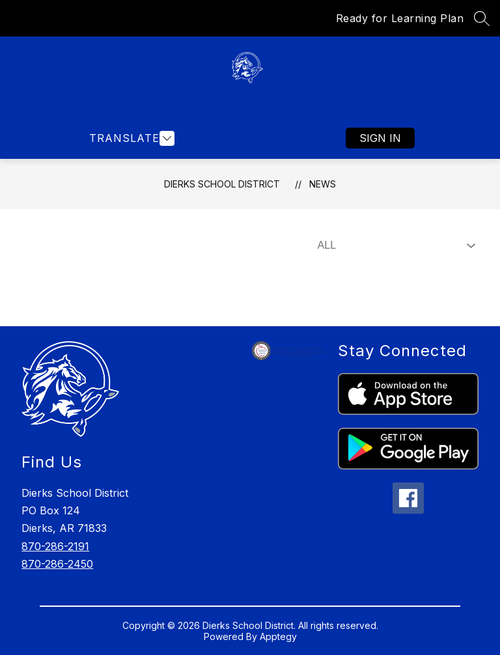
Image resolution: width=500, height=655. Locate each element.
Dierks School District (222, 183)
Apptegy (278, 636)
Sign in (380, 138)
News (322, 183)
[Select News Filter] (393, 245)
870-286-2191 (55, 546)
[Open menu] (130, 138)
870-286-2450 (57, 563)
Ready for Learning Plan (400, 18)
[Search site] (482, 18)
